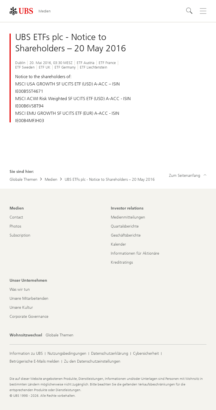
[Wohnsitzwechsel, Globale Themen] (59, 335)
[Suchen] (189, 11)
